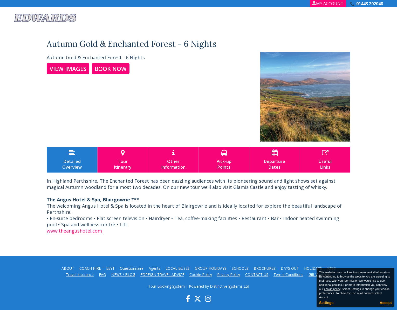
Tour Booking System (166, 286)
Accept (386, 303)
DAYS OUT (290, 268)
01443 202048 (369, 3)
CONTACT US (256, 274)
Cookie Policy (200, 274)
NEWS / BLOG (123, 274)
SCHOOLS (240, 268)
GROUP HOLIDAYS (211, 268)
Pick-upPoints (224, 160)
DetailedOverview (72, 160)
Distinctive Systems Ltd (229, 286)
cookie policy (332, 289)
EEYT (110, 268)
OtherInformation (173, 160)
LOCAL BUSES (178, 268)
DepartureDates (274, 160)
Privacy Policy (228, 274)
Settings (326, 303)
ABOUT (67, 268)
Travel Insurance (80, 274)
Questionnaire (131, 268)
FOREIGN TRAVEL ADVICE (162, 274)
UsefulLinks (325, 160)
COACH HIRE (90, 268)
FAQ (102, 274)
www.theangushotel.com (74, 231)
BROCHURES (265, 268)
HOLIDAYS (313, 268)
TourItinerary (123, 160)
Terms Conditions (288, 274)
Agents (154, 268)
